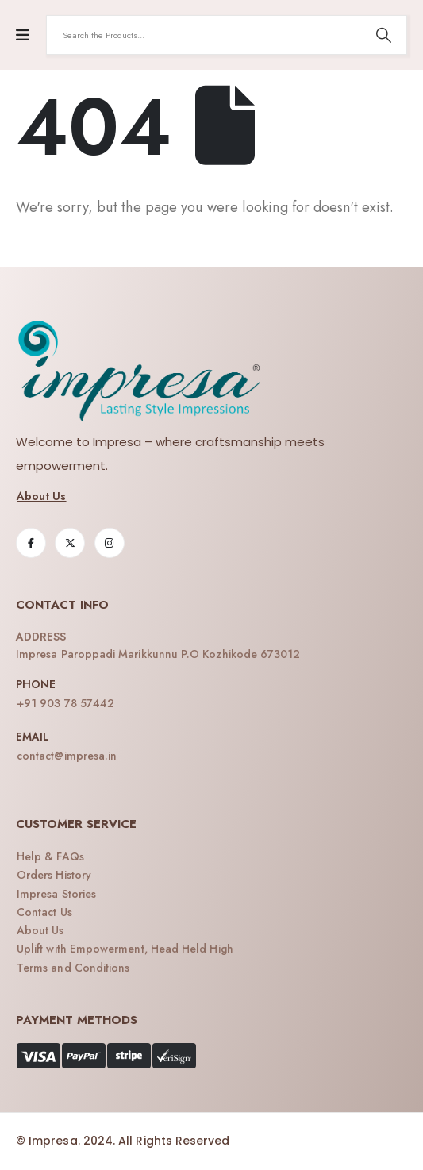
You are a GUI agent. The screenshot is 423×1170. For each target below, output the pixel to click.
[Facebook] (31, 543)
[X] (70, 543)
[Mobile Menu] (22, 35)
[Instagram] (109, 543)
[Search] (383, 35)
